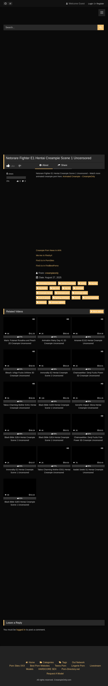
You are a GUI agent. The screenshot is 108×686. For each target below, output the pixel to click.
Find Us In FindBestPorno (47, 266)
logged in (21, 629)
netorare (41, 302)
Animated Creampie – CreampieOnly (79, 176)
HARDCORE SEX (47, 669)
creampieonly (51, 273)
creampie (78, 288)
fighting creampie (61, 298)
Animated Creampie (46, 283)
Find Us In (41, 260)
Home (32, 662)
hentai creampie (90, 298)
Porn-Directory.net (71, 669)
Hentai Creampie (67, 283)
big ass (93, 283)
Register (100, 4)
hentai (76, 298)
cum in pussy (43, 298)
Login (90, 4)
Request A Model (55, 673)
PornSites (50, 260)
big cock (54, 288)
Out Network (78, 662)
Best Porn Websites (40, 666)
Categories (48, 662)
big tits (66, 288)
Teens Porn (60, 666)
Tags (64, 662)
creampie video (80, 293)
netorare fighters (57, 302)
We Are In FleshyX (44, 255)
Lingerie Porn (78, 666)
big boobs (42, 288)
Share (62, 165)
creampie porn (62, 293)
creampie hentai (44, 293)
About (44, 165)
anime (82, 283)
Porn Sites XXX (17, 666)
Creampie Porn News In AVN (48, 250)
